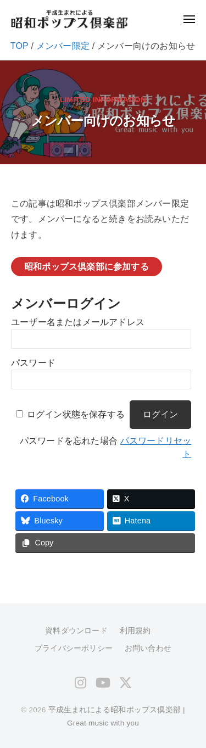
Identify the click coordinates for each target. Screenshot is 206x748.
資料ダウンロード (76, 631)
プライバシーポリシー (74, 648)
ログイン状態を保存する (76, 414)
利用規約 (135, 631)
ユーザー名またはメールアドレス (77, 322)
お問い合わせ (148, 648)
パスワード (33, 362)
